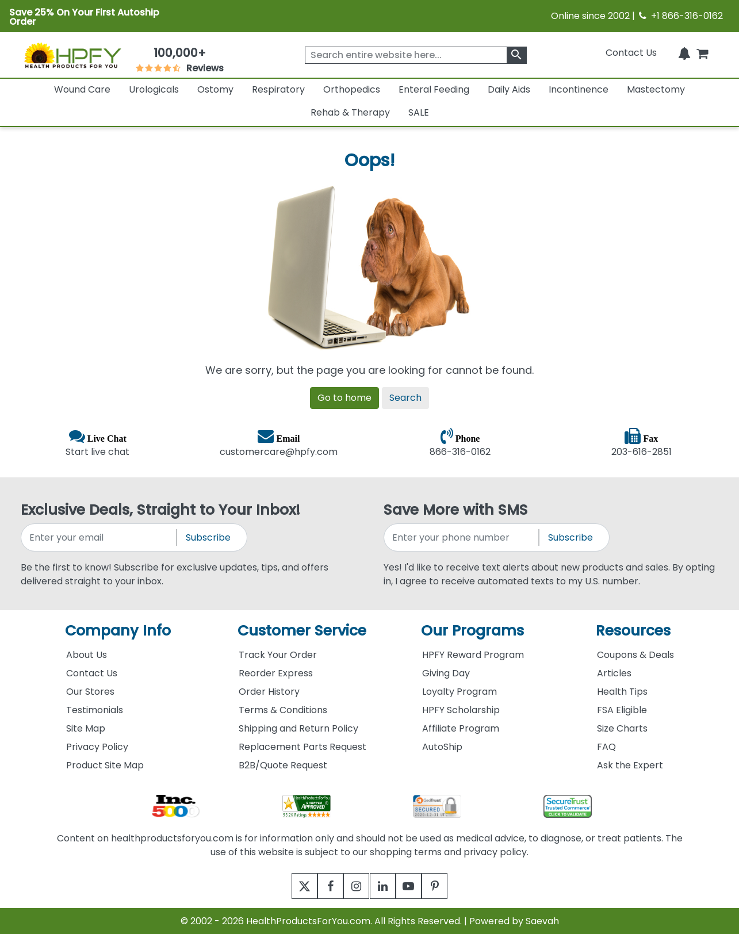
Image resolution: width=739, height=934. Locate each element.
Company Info (118, 631)
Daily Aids (509, 89)
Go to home (344, 397)
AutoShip (442, 746)
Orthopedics (351, 89)
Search (405, 397)
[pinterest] (449, 886)
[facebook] (322, 886)
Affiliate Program (460, 728)
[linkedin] (386, 886)
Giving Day (446, 673)
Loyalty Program (459, 691)
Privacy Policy (97, 746)
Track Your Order (278, 654)
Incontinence (578, 89)
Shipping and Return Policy (298, 728)
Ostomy (215, 89)
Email (288, 438)
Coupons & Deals (635, 654)
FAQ (606, 746)
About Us (86, 654)
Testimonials (94, 710)
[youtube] (417, 886)
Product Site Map (105, 765)
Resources (633, 631)
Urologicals (154, 89)
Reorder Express (276, 673)
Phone (467, 438)
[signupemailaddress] (99, 537)
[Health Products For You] (72, 54)
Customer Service (302, 631)
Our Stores (90, 691)
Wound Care (82, 89)
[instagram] (354, 886)
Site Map (85, 728)
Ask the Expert (630, 765)
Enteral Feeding (434, 89)
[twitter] (291, 886)
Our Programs (472, 631)
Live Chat (107, 438)
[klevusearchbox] (517, 55)
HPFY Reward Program (473, 654)
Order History (269, 691)
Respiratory (278, 89)
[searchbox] (416, 55)
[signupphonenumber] (462, 537)
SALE (418, 112)
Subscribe (208, 537)
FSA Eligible (622, 710)
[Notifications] (684, 52)
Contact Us (631, 52)
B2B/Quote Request (283, 765)
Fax (650, 438)
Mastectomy (656, 89)
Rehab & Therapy (350, 112)
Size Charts (622, 728)
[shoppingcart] (702, 52)
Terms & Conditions (283, 710)
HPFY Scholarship (461, 710)
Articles (614, 673)
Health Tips (622, 691)
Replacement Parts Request (302, 746)
